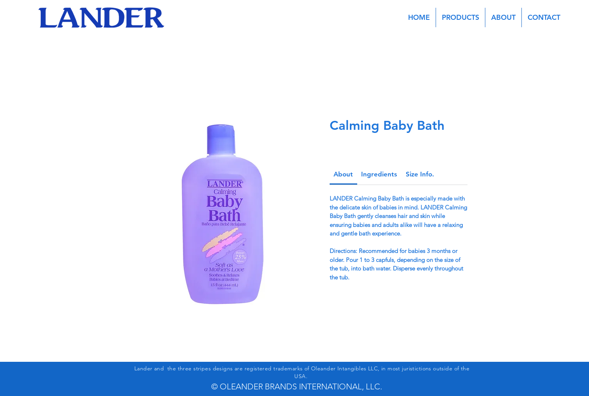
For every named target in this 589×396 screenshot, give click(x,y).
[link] (343, 174)
